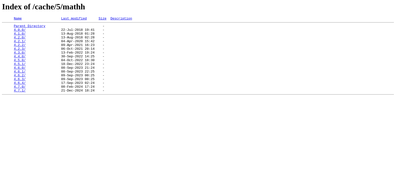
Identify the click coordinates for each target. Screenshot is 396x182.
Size (102, 19)
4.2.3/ (20, 54)
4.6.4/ (20, 95)
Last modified (74, 19)
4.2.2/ (20, 50)
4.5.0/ (20, 68)
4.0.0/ (20, 32)
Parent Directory (29, 27)
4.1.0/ (20, 36)
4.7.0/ (20, 100)
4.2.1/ (20, 45)
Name (18, 19)
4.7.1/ (20, 104)
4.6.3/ (20, 91)
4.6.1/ (20, 82)
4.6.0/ (20, 77)
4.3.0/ (20, 59)
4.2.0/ (20, 41)
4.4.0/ (20, 63)
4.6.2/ (20, 86)
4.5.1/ (20, 73)
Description (121, 19)
